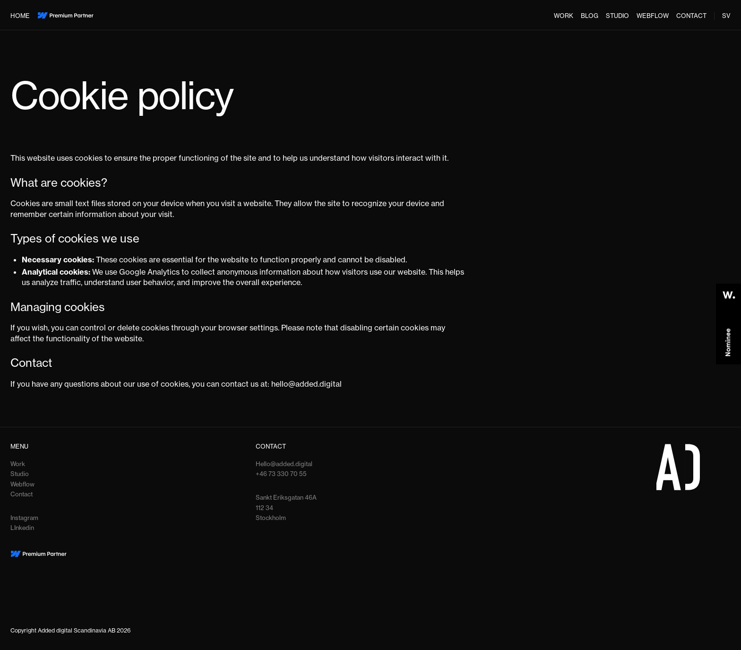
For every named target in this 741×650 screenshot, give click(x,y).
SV (726, 15)
